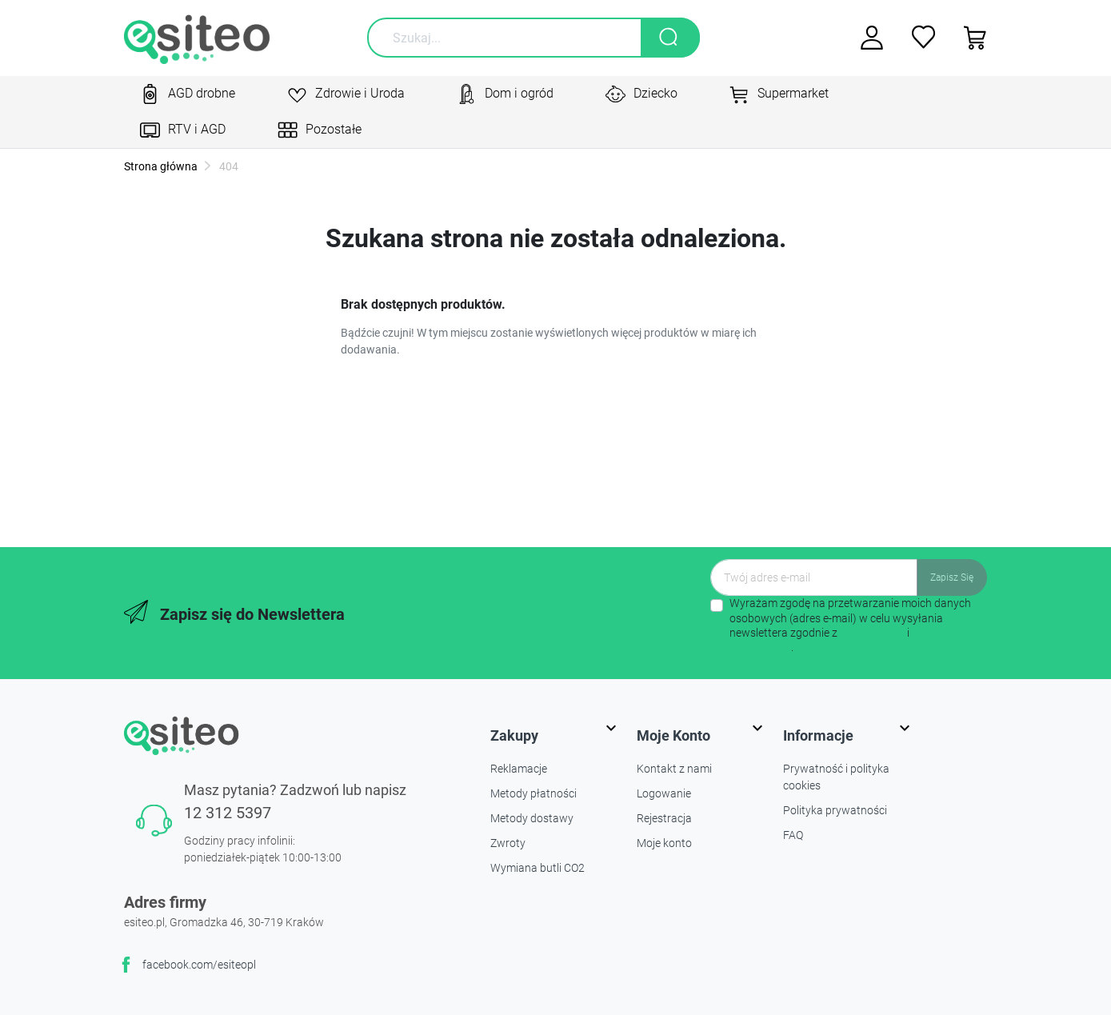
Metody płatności (533, 793)
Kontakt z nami (674, 768)
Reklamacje (518, 768)
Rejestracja (664, 818)
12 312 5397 (227, 812)
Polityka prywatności (835, 810)
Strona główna (161, 166)
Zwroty (508, 843)
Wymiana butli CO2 (537, 867)
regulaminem (872, 632)
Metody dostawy (531, 818)
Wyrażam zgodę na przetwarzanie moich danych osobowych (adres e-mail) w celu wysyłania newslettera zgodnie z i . (850, 625)
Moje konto (664, 843)
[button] (970, 38)
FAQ (793, 835)
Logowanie (664, 793)
